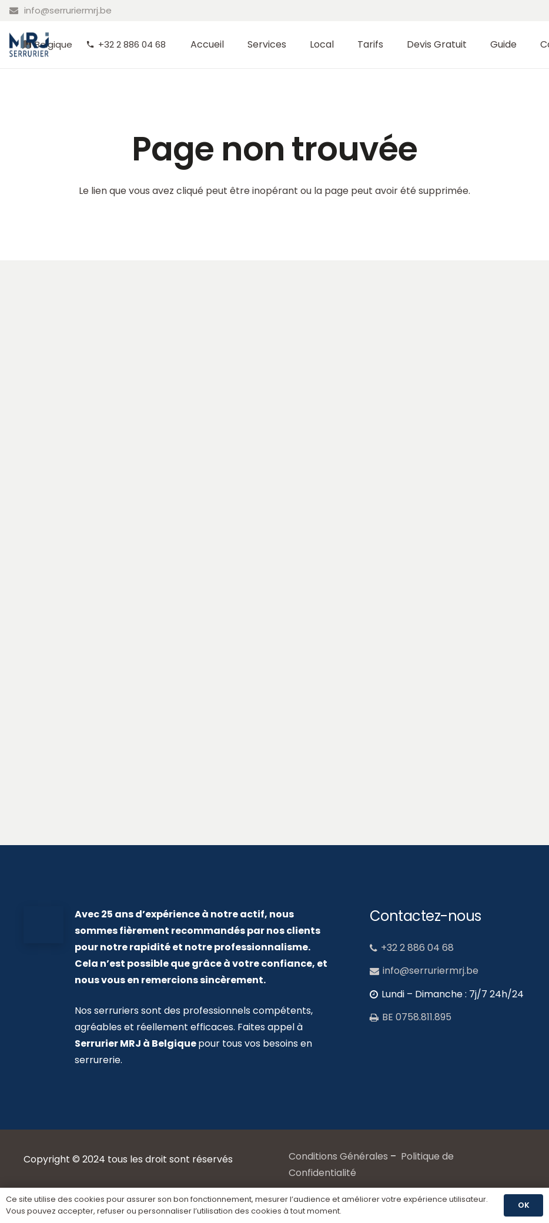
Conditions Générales (338, 1156)
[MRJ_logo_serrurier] (29, 45)
